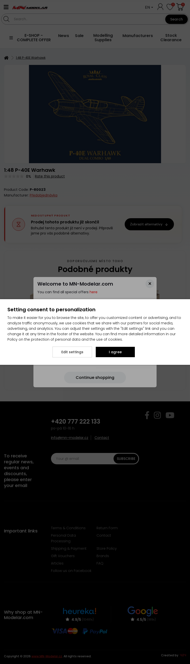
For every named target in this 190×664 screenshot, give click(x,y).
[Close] (149, 283)
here (93, 292)
